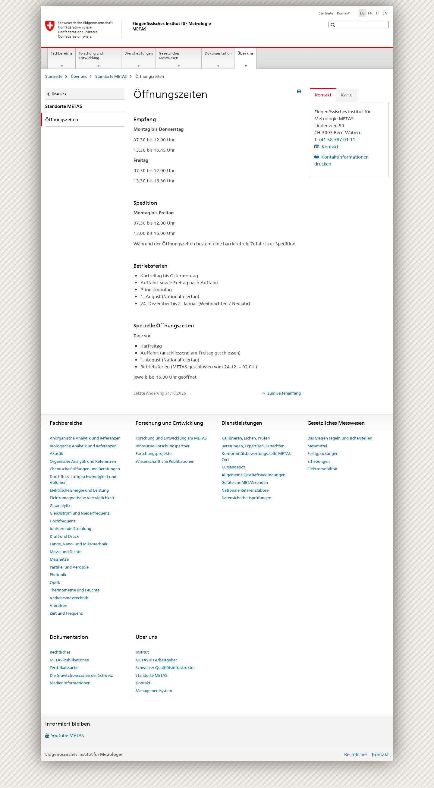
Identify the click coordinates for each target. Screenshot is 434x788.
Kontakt (343, 13)
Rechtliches (60, 652)
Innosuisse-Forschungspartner (163, 445)
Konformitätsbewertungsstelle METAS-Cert (257, 456)
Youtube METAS (67, 735)
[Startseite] (131, 29)
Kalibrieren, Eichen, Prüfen (246, 438)
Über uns (246, 55)
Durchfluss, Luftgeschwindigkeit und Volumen (83, 479)
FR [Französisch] (370, 13)
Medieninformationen (70, 682)
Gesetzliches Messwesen (169, 55)
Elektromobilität (322, 468)
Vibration (58, 605)
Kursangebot (233, 467)
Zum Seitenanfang (283, 393)
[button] (333, 25)
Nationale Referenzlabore (245, 490)
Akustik (56, 453)
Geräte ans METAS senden (245, 482)
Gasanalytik (60, 505)
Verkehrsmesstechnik (69, 597)
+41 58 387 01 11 (336, 139)
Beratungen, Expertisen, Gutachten (253, 445)
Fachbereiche (62, 53)
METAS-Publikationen (69, 659)
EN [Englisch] (385, 13)
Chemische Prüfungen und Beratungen (85, 468)
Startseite (326, 13)
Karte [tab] (346, 95)
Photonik (58, 574)
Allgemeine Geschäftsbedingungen (253, 474)
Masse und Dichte (65, 551)
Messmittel (317, 445)
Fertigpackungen (322, 453)
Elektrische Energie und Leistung (79, 490)
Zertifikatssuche (64, 667)
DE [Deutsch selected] (362, 13)
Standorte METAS (111, 76)
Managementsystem (154, 690)
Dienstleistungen (138, 53)
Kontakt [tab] (323, 95)
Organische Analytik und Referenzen (83, 461)
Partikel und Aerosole (69, 567)
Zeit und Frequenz (66, 613)
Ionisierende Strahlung (70, 528)
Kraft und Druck (64, 536)
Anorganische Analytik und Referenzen (85, 438)
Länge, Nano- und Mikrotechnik (78, 543)
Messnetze (59, 559)
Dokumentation (218, 53)
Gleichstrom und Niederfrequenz (80, 513)
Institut (142, 652)
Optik (55, 582)
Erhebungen (318, 461)
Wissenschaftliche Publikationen (165, 461)
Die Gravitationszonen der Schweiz (81, 675)
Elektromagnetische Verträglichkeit (82, 497)
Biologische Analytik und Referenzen (83, 445)
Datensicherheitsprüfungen (246, 497)
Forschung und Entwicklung (91, 55)
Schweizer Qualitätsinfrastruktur (165, 667)
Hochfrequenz (63, 521)
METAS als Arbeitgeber (156, 659)
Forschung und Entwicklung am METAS (171, 438)
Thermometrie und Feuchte (74, 590)
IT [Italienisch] (377, 13)
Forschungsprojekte (153, 453)
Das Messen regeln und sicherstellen (339, 438)
